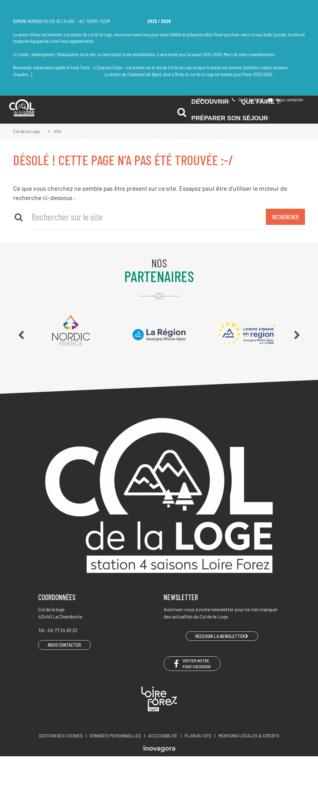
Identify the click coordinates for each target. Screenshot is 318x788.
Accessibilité (162, 735)
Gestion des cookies (61, 735)
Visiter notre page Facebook (192, 663)
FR (201, 100)
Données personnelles (115, 735)
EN (209, 100)
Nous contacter (285, 100)
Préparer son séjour (230, 118)
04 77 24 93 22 (247, 100)
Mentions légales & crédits (249, 735)
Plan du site (197, 735)
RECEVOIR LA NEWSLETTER (221, 636)
